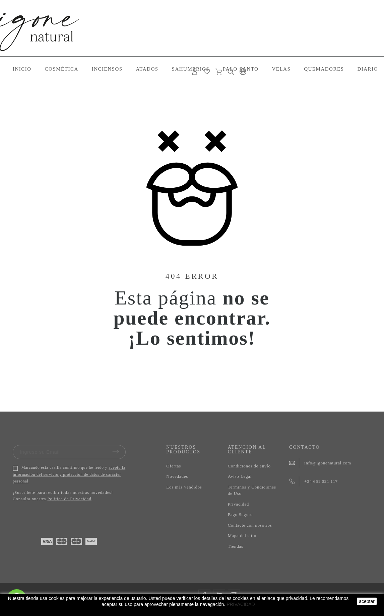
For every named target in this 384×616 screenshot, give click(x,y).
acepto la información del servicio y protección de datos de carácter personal (69, 474)
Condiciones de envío (249, 465)
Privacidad (238, 504)
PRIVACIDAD (241, 604)
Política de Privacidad (69, 498)
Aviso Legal (240, 476)
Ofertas (173, 465)
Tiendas (235, 546)
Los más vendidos (184, 487)
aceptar (367, 601)
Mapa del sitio (242, 535)
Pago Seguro (240, 514)
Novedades (177, 476)
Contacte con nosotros (250, 525)
